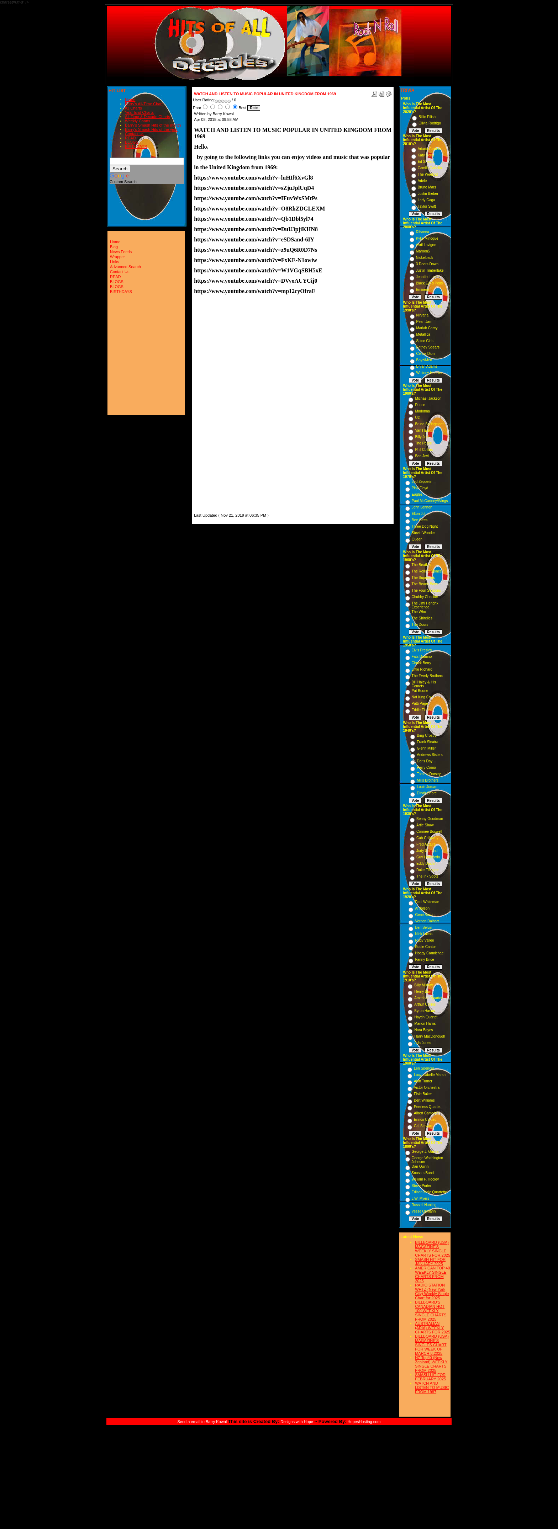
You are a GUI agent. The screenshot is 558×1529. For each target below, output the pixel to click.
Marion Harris (425, 1023)
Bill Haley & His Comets (424, 684)
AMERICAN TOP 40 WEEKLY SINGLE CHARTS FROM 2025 (432, 1274)
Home (130, 99)
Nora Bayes (423, 1030)
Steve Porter (422, 1186)
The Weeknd (428, 174)
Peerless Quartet (427, 1107)
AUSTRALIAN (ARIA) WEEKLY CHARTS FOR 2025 (432, 1327)
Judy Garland (426, 851)
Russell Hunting (424, 1205)
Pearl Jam (424, 322)
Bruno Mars (427, 187)
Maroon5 (423, 251)
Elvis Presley (422, 650)
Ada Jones (422, 1043)
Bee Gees (419, 520)
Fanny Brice (424, 959)
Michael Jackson (428, 398)
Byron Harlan (424, 1011)
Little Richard (422, 669)
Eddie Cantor (425, 947)
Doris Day (424, 761)
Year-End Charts (139, 112)
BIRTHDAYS (136, 146)
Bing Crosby (426, 735)
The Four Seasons (426, 590)
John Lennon (422, 507)
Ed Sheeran (427, 162)
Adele (422, 181)
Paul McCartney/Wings (430, 501)
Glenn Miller (426, 748)
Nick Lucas (423, 934)
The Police (423, 443)
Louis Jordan (427, 787)
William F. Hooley (425, 1179)
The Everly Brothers (427, 676)
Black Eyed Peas (429, 283)
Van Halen (423, 430)
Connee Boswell (429, 831)
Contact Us (134, 134)
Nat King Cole (423, 697)
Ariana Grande (429, 149)
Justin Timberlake (430, 270)
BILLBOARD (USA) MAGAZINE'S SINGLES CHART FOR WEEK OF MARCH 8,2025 (432, 1344)
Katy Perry (426, 155)
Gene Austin (424, 915)
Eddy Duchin (426, 863)
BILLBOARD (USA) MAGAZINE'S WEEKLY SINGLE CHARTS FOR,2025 (432, 1248)
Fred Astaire (426, 844)
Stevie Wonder (423, 533)
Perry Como (426, 767)
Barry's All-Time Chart (144, 104)
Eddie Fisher (422, 710)
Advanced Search (125, 267)
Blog (114, 247)
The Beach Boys (425, 584)
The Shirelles (422, 618)
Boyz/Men (424, 360)
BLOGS (131, 142)
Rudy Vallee (424, 940)
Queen (417, 539)
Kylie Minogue (427, 238)
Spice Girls (424, 341)
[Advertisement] (215, 405)
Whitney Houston (429, 373)
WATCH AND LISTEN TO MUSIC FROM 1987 (432, 1387)
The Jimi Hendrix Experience (425, 605)
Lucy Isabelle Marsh (430, 1075)
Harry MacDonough (429, 1036)
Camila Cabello (430, 168)
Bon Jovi (421, 456)
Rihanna (422, 232)
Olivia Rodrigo (429, 123)
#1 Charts (133, 108)
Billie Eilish (427, 117)
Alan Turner (423, 1081)
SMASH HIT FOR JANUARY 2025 (430, 1261)
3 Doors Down (427, 264)
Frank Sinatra (427, 742)
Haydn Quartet (425, 1017)
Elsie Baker (423, 1094)
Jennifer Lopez (427, 277)
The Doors (420, 625)
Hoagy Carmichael (429, 953)
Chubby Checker (425, 597)
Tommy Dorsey (429, 774)
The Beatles (421, 565)
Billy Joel (422, 437)
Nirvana (422, 315)
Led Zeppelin (422, 482)
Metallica (423, 334)
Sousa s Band (423, 1173)
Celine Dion (425, 354)
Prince (420, 405)
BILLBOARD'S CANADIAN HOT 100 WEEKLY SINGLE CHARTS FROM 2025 (430, 1310)
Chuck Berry (421, 663)
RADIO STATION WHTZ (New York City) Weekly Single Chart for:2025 (432, 1291)
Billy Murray (423, 985)
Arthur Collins (425, 1004)
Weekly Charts (137, 121)
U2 (417, 418)
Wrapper (117, 257)
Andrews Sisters (429, 755)
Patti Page (420, 703)
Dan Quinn (420, 1166)
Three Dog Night (425, 526)
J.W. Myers (420, 1198)
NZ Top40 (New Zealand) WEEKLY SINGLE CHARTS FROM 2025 (431, 1364)
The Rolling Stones (427, 571)
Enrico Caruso (425, 1120)
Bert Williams (424, 1100)
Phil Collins (423, 450)
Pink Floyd (420, 488)
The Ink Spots (427, 876)
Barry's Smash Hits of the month (153, 125)
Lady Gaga (426, 200)
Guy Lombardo (428, 857)
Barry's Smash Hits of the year (151, 129)
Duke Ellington (427, 870)
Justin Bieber (428, 194)
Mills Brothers (427, 780)
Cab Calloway (427, 838)
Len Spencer (424, 1068)
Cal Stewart (423, 1126)
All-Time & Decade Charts (147, 116)
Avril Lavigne (426, 245)
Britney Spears (428, 347)
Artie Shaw (424, 825)
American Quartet (428, 998)
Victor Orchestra (426, 1088)
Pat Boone (420, 691)
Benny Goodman (429, 819)
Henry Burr (422, 991)
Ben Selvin (423, 927)
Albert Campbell (426, 1113)
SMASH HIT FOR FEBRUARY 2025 (430, 1377)
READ (130, 138)
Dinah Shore (427, 793)
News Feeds (121, 252)
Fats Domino (422, 657)
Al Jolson (422, 908)
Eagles (417, 494)
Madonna (422, 411)
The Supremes (423, 578)
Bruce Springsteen (429, 424)
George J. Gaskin (425, 1152)
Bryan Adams (426, 366)
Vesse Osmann (424, 1211)
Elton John (420, 514)
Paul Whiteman (427, 902)
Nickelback (424, 258)
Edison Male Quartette (429, 1192)
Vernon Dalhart (427, 921)
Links (114, 262)
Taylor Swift (427, 206)
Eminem (422, 290)
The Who (419, 612)
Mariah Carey (427, 328)
